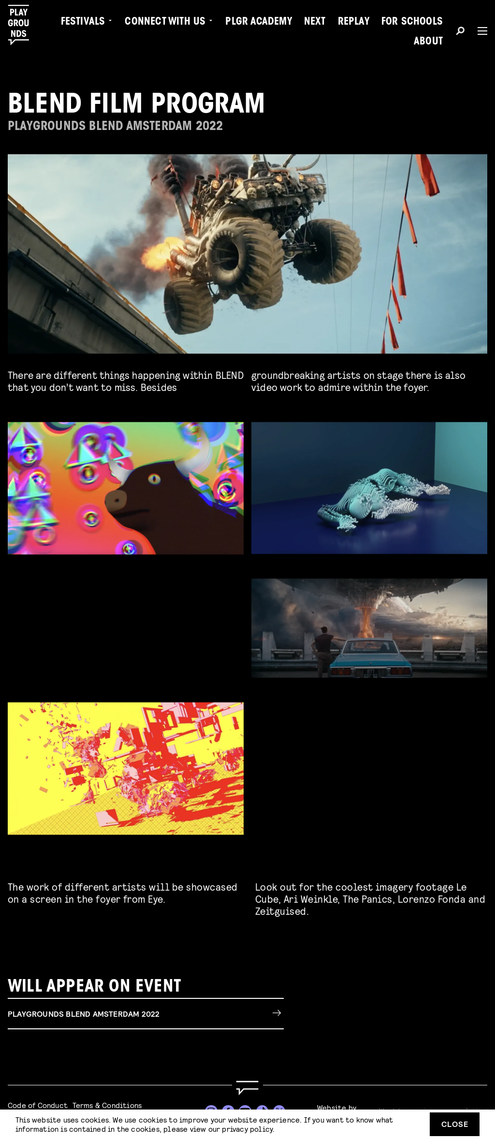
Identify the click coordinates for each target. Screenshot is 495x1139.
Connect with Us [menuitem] (165, 22)
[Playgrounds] (23, 25)
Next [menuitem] (315, 22)
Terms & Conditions (107, 1105)
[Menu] (478, 31)
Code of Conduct (38, 1105)
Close (454, 1123)
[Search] (460, 32)
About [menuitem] (428, 42)
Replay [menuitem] (353, 22)
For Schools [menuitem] (412, 22)
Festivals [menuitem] (83, 22)
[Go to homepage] (247, 1088)
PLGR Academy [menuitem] (258, 22)
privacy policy (247, 1128)
